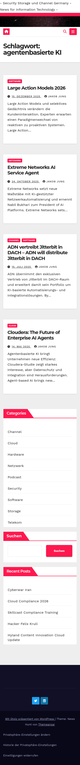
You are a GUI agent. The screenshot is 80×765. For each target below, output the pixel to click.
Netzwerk (15, 160)
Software (15, 81)
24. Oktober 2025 (26, 181)
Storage (14, 511)
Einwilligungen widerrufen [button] (20, 755)
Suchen (14, 536)
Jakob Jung (55, 96)
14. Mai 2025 (21, 346)
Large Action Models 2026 (36, 88)
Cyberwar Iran (19, 590)
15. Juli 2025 (22, 266)
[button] (65, 32)
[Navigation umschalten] (73, 31)
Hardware (16, 454)
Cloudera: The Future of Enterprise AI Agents (33, 335)
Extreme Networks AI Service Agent (31, 170)
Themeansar (46, 724)
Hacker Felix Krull (23, 624)
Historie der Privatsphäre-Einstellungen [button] (30, 745)
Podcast (14, 477)
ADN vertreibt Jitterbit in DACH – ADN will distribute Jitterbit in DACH (37, 252)
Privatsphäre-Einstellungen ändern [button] (26, 734)
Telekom (15, 522)
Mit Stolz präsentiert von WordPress (30, 719)
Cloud (12, 325)
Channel (14, 240)
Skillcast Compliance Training (33, 612)
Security (15, 488)
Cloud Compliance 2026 (28, 601)
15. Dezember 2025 (26, 96)
